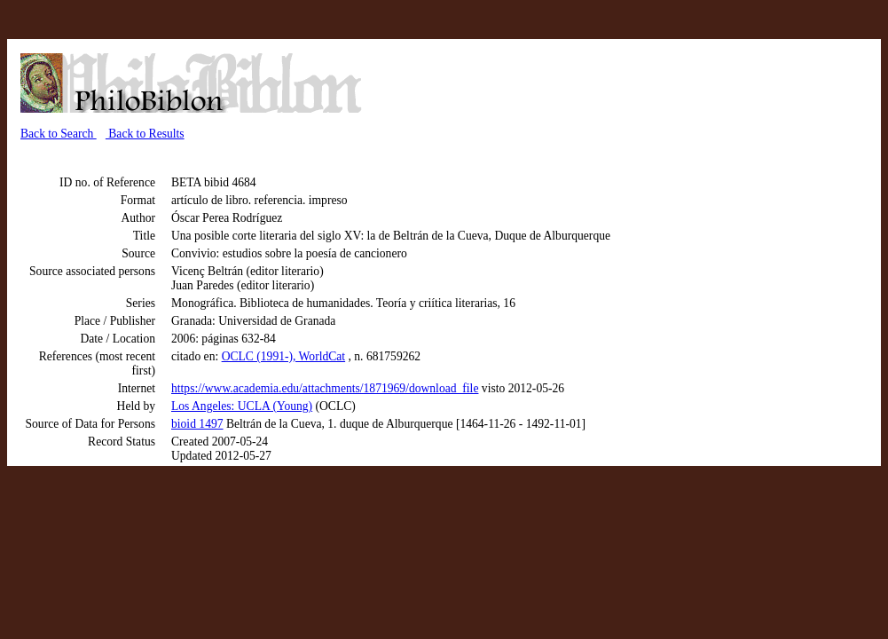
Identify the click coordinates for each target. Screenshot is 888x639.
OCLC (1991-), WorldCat (284, 356)
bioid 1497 (197, 423)
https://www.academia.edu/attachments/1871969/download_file (324, 388)
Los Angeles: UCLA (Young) (241, 406)
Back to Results (145, 133)
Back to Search (58, 133)
